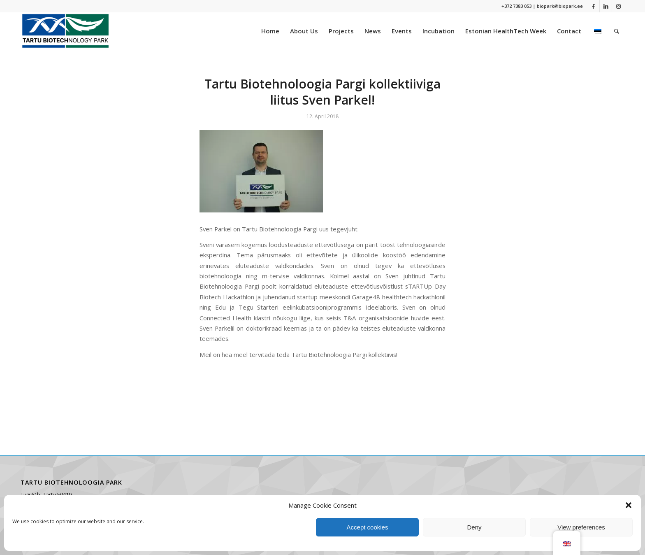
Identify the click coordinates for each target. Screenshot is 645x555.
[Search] (616, 30)
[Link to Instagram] (618, 6)
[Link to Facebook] (593, 6)
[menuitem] (270, 30)
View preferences (581, 527)
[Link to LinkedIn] (606, 6)
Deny (474, 527)
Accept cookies (367, 527)
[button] (628, 505)
